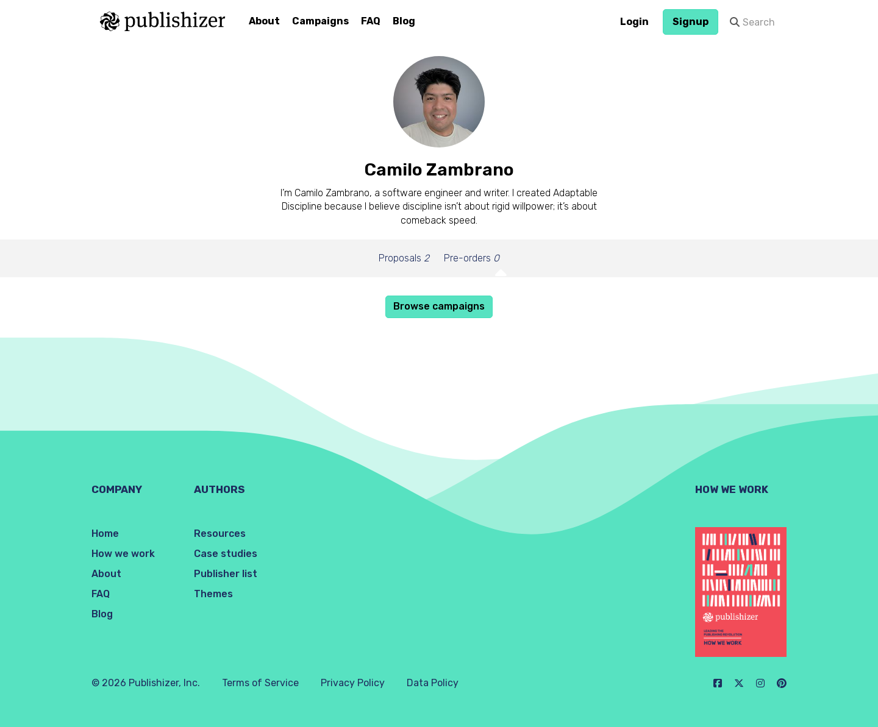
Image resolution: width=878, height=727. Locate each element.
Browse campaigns (439, 306)
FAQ (370, 21)
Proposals (404, 258)
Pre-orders (471, 258)
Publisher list (225, 574)
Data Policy (433, 683)
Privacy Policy (353, 683)
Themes (213, 594)
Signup (690, 21)
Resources (220, 533)
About (264, 21)
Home (105, 533)
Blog (404, 21)
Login (634, 21)
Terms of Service (260, 683)
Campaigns (320, 21)
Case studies (225, 553)
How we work (123, 553)
